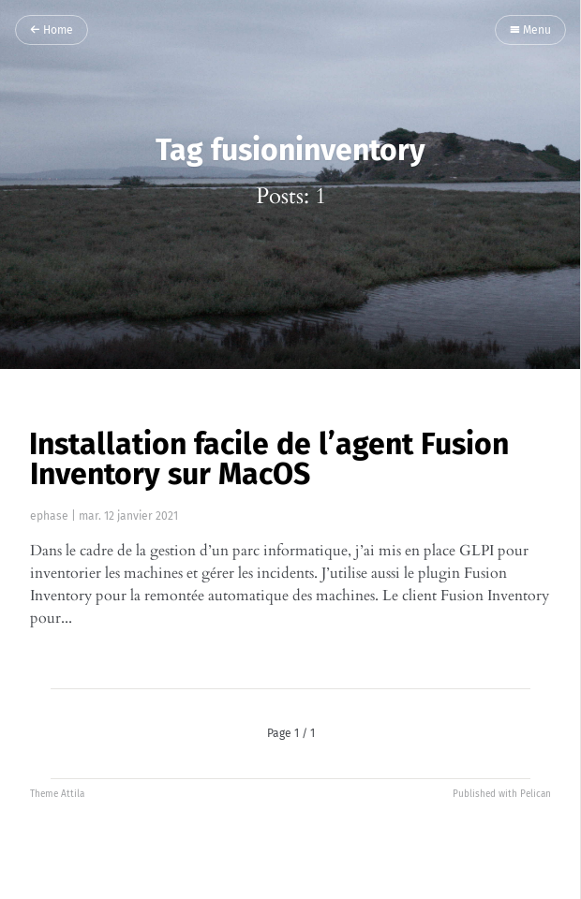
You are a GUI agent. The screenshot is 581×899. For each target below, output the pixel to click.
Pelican (535, 794)
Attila (72, 794)
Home (51, 31)
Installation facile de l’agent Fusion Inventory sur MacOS (269, 459)
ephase (49, 516)
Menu (530, 31)
